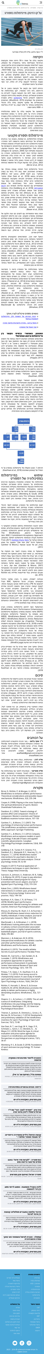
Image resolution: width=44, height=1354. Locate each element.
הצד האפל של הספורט (28, 328)
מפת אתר (16, 1335)
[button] (4, 3)
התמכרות (37, 1299)
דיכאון (3, 187)
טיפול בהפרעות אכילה (12, 1288)
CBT (38, 1309)
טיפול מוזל (16, 1282)
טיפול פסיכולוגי (35, 1326)
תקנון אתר (16, 1315)
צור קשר (17, 1329)
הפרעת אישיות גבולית (32, 1294)
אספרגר (37, 1288)
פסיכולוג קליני (35, 1282)
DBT (38, 1318)
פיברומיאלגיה (35, 1291)
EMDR (38, 1329)
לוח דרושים (16, 1294)
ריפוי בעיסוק (35, 1312)
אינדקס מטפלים (14, 1299)
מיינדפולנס (18, 99)
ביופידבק (37, 1321)
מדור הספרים (15, 1291)
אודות (18, 1309)
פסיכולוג (37, 1279)
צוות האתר (16, 1312)
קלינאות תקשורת (34, 1315)
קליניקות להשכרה (14, 1285)
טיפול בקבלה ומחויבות (20, 541)
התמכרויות (38, 189)
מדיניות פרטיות (15, 1318)
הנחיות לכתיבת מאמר (12, 1326)
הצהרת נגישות (15, 1321)
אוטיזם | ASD (35, 1285)
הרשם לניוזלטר (15, 1332)
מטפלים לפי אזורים (13, 1279)
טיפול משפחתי (35, 1323)
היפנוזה (37, 1332)
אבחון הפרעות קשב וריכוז (11, 1297)
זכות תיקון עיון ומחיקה (12, 1323)
